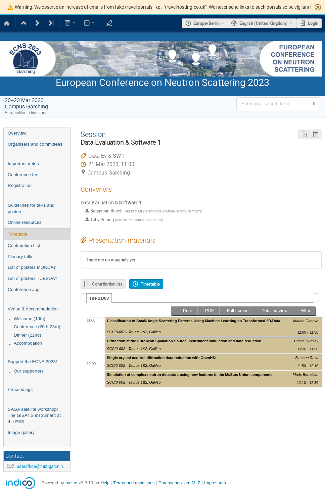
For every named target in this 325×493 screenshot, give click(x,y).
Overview (17, 133)
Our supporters (29, 371)
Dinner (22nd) (27, 335)
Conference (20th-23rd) (37, 326)
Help (105, 483)
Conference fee (23, 174)
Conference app (24, 289)
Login (313, 23)
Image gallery (21, 432)
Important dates (23, 163)
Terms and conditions (134, 483)
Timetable (17, 234)
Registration (20, 185)
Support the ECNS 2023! (32, 361)
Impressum (215, 483)
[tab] (99, 298)
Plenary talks (20, 256)
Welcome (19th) (29, 318)
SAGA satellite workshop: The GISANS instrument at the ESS (34, 415)
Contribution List (24, 245)
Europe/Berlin (206, 23)
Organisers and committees (35, 144)
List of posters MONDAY (32, 267)
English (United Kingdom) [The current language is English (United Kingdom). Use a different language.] (263, 23)
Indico (71, 483)
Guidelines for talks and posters (31, 208)
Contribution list (107, 284)
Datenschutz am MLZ (179, 483)
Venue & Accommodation (33, 308)
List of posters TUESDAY (32, 278)
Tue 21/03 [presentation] (99, 298)
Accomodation (28, 343)
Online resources (25, 222)
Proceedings (20, 389)
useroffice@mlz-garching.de (44, 466)
